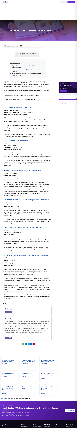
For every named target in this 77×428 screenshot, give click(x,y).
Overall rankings (24, 426)
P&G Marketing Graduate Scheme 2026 (18, 107)
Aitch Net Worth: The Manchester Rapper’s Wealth (8, 388)
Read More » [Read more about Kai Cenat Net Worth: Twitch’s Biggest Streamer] (4, 380)
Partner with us (71, 1)
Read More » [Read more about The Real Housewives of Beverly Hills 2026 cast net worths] (24, 366)
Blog (55, 1)
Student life (26, 1)
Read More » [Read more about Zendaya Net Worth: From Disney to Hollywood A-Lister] (43, 393)
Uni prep (20, 1)
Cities (50, 1)
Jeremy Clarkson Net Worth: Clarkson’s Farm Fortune (28, 375)
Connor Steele (9, 319)
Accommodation (34, 1)
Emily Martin (9, 309)
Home (2, 398)
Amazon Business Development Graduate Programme (23, 227)
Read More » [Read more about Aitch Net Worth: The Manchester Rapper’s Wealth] (4, 393)
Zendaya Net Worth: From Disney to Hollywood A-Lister (47, 388)
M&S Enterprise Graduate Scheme (16, 140)
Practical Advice (7, 398)
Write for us (64, 1)
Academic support (69, 426)
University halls (47, 426)
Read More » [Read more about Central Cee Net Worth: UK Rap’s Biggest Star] (43, 378)
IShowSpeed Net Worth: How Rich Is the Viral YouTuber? (48, 361)
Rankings (14, 1)
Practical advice (43, 1)
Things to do (57, 426)
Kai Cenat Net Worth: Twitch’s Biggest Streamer (8, 375)
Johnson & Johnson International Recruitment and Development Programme (25, 256)
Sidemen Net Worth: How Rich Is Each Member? (8, 361)
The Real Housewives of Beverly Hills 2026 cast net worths (28, 361)
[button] (23, 344)
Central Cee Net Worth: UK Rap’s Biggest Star (47, 374)
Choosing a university (37, 426)
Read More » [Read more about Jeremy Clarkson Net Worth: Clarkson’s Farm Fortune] (24, 380)
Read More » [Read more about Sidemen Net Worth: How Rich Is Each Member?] (4, 366)
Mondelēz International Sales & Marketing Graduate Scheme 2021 (27, 200)
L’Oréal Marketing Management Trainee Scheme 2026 (23, 170)
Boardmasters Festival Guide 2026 (28, 387)
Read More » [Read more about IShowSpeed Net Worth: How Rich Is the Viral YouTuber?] (43, 366)
